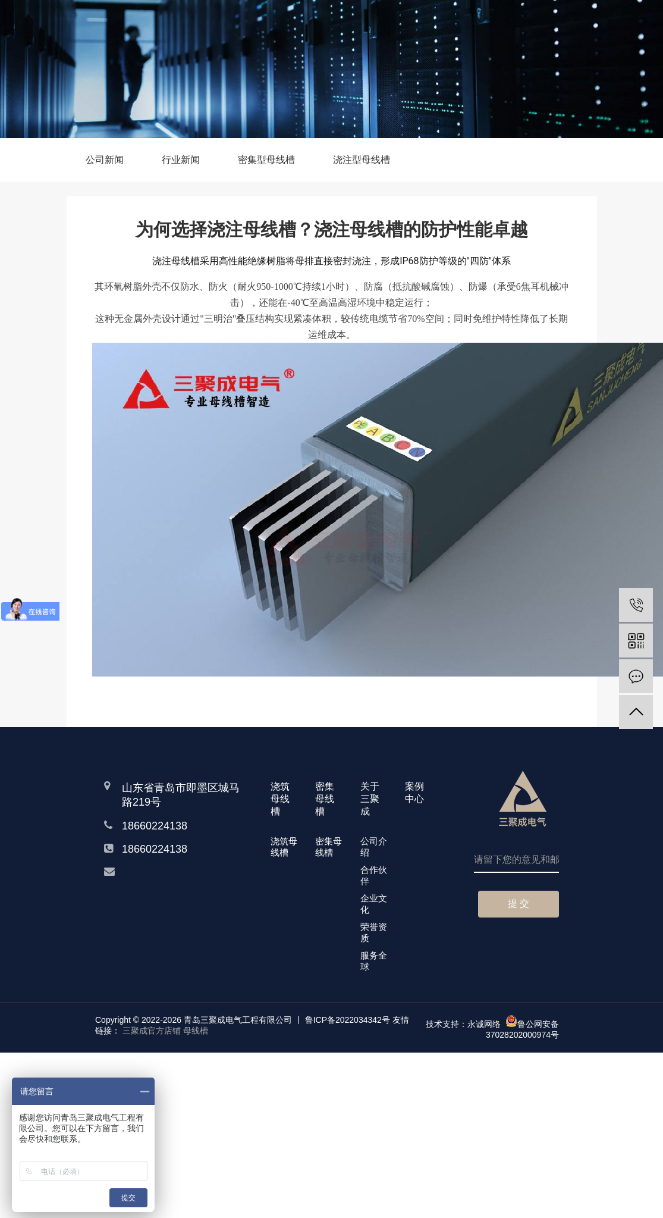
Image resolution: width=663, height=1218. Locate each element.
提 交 (518, 903)
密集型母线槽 (266, 160)
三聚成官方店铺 (151, 1030)
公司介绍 (373, 846)
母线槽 (195, 1030)
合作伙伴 (373, 875)
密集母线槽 (328, 846)
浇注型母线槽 (361, 160)
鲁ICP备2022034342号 (347, 1020)
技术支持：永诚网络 (463, 1024)
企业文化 (373, 904)
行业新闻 (181, 160)
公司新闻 (105, 160)
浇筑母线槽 (284, 846)
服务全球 (373, 961)
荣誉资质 (373, 932)
